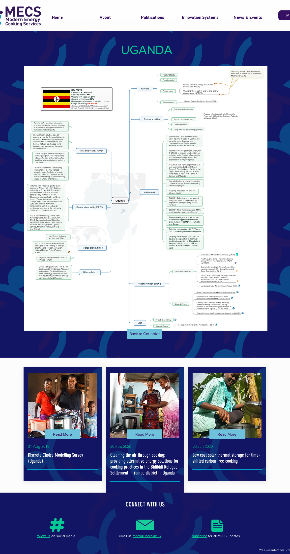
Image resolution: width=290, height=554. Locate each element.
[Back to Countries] (144, 334)
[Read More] (62, 434)
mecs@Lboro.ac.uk (147, 536)
